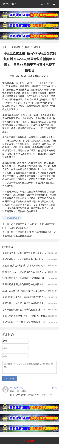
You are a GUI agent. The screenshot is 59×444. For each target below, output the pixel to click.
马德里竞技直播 (12, 218)
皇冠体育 (15, 47)
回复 (54, 389)
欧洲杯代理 (9, 4)
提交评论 (10, 380)
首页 (4, 47)
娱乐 (27, 47)
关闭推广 (31, 441)
